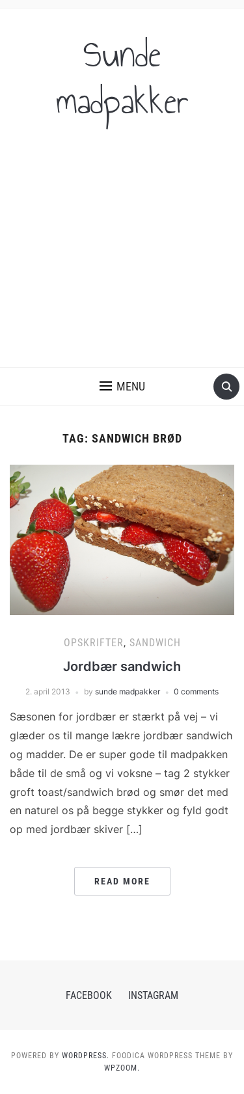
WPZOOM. (122, 1068)
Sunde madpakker (122, 78)
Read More (122, 881)
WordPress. (85, 1055)
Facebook (89, 995)
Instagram (153, 995)
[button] (122, 386)
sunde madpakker (127, 691)
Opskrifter (94, 642)
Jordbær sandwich (122, 666)
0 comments (196, 691)
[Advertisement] (122, 254)
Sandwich (155, 642)
